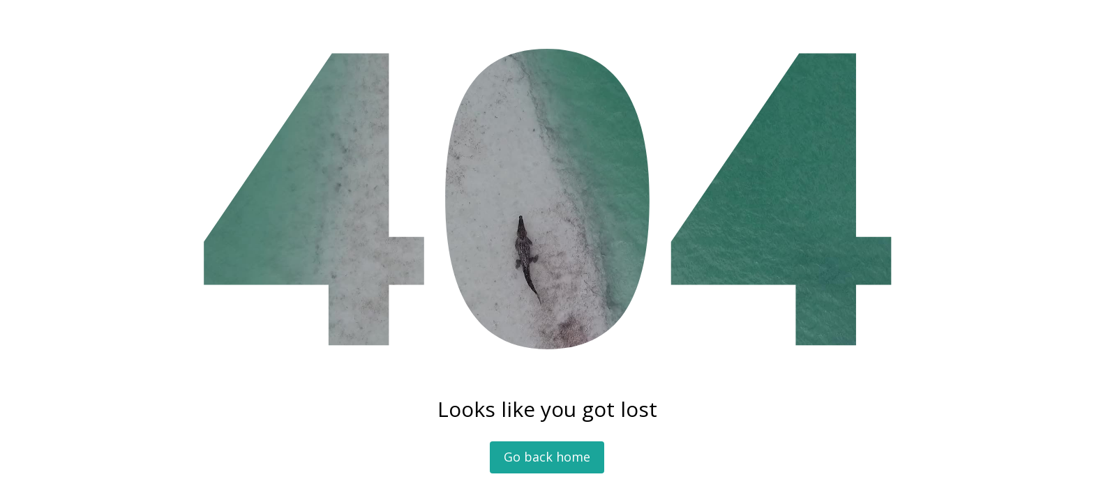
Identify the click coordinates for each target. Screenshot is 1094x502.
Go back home (547, 456)
